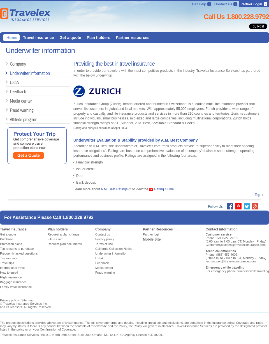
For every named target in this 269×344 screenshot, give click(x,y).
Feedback (12, 91)
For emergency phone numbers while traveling (237, 271)
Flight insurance (11, 277)
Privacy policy (104, 239)
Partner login (151, 234)
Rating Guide (164, 189)
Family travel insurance (16, 286)
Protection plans (11, 244)
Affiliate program (12, 119)
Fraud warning (12, 110)
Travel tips (7, 263)
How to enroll (9, 272)
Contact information (222, 229)
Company (12, 63)
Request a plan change (63, 234)
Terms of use (104, 244)
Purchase (6, 239)
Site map (27, 300)
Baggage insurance (13, 282)
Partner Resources (158, 229)
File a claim (55, 239)
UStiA (12, 82)
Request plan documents (65, 244)
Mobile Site (152, 239)
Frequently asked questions (19, 253)
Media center (12, 100)
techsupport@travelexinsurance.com (231, 261)
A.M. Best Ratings (114, 189)
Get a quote (8, 234)
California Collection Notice (113, 248)
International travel (12, 267)
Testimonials (8, 258)
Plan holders (58, 229)
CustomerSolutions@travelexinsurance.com (236, 244)
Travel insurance (13, 229)
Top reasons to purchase (17, 248)
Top (257, 195)
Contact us (102, 234)
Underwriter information (12, 73)
